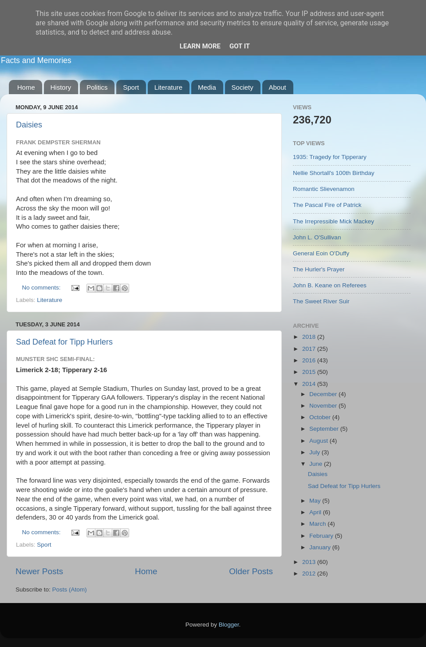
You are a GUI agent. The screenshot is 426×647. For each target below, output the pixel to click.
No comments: (42, 287)
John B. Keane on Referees (330, 285)
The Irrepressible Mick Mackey (333, 221)
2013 (309, 562)
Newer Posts (39, 571)
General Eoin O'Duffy (321, 253)
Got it (239, 46)
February (322, 535)
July (315, 452)
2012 (309, 573)
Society (242, 87)
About (277, 87)
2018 (309, 336)
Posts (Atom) (69, 589)
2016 (309, 360)
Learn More (200, 46)
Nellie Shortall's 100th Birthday (333, 173)
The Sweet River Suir (321, 301)
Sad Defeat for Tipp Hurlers (64, 341)
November (324, 405)
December (324, 394)
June (316, 463)
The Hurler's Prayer (319, 269)
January (320, 547)
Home (26, 87)
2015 (309, 372)
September (324, 428)
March (318, 523)
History (61, 87)
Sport (131, 87)
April (316, 512)
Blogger (229, 624)
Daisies (29, 124)
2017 (309, 348)
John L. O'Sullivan (317, 237)
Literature (168, 87)
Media (207, 87)
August (319, 440)
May (315, 500)
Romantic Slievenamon (324, 189)
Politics (97, 87)
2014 (309, 384)
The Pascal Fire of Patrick (327, 205)
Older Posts (251, 571)
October (320, 417)
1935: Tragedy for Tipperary (330, 157)
